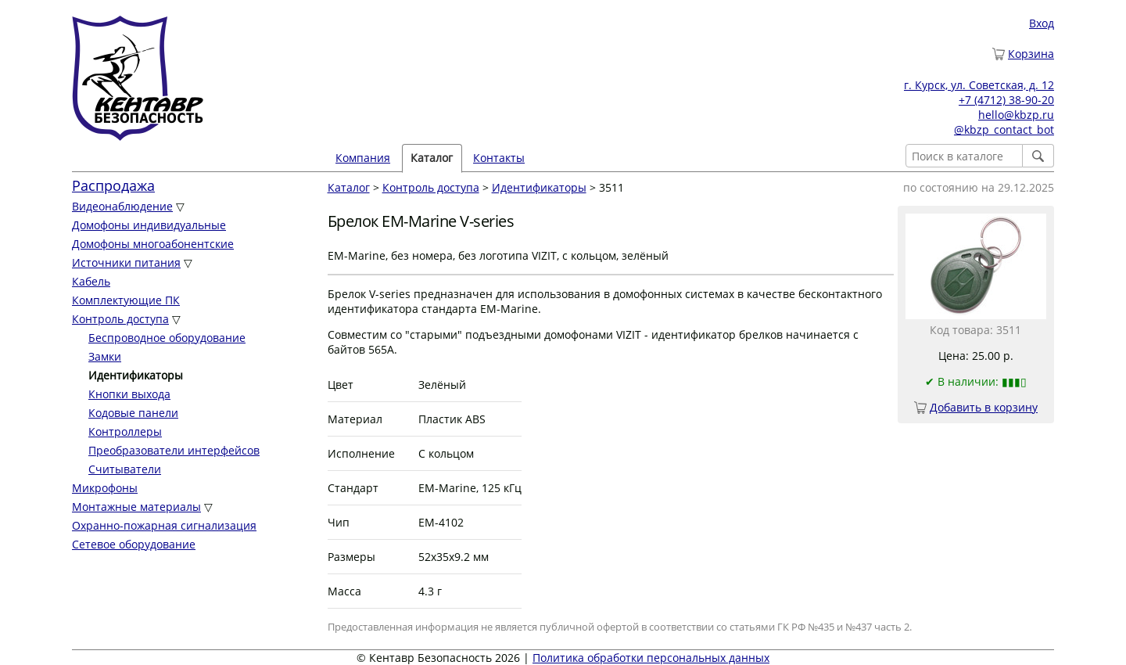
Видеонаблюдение (122, 206)
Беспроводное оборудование (167, 337)
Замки (104, 356)
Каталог (432, 157)
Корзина (1031, 53)
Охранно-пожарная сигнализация (164, 525)
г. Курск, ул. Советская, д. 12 (979, 84)
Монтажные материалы (136, 506)
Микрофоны (105, 487)
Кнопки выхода (129, 393)
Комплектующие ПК (126, 300)
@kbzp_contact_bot (1004, 129)
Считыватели (124, 469)
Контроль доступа (120, 318)
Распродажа (113, 185)
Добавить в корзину (984, 407)
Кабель (91, 281)
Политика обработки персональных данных (651, 657)
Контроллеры (125, 431)
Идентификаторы (539, 187)
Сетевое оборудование (133, 544)
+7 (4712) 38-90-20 (1006, 99)
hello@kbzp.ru (1016, 114)
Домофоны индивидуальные (149, 224)
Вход (1041, 23)
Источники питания (126, 262)
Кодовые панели (133, 412)
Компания (362, 157)
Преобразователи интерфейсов (174, 450)
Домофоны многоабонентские (153, 243)
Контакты (499, 157)
